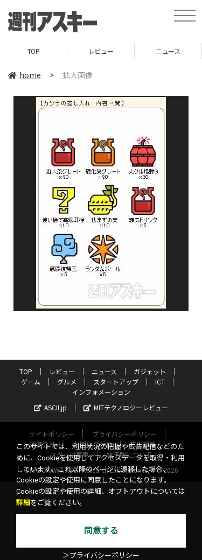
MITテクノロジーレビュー (125, 407)
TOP (33, 50)
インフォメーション (101, 391)
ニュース (168, 50)
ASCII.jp (50, 407)
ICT (160, 381)
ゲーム (30, 381)
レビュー (100, 50)
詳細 (23, 503)
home (24, 74)
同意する (101, 531)
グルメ (66, 381)
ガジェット (150, 371)
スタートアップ (115, 381)
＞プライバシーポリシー (101, 555)
